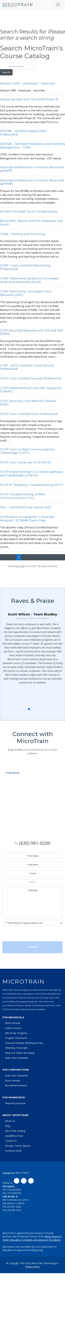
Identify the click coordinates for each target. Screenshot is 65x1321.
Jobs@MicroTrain (14, 1135)
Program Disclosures (16, 1037)
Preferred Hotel (13, 1150)
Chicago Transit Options (17, 1145)
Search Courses (13, 1028)
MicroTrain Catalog (15, 1130)
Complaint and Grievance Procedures (41, 1239)
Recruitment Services (16, 1085)
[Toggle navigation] (57, 4)
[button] (25, 727)
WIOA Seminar (12, 1023)
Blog (7, 1125)
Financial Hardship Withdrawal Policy (24, 1042)
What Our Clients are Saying (19, 1052)
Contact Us (11, 1140)
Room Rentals (12, 1080)
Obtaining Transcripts (16, 1047)
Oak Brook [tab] (12, 807)
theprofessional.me (15, 1103)
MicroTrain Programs (16, 1033)
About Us (10, 1120)
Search (7, 72)
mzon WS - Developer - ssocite (32, 87)
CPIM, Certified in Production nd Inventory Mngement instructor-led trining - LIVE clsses (32, 151)
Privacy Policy (32, 1266)
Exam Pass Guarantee (16, 1057)
